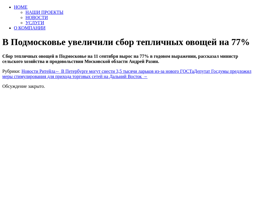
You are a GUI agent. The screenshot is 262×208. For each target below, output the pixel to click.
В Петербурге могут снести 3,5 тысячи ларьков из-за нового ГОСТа (124, 71)
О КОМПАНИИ (29, 27)
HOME (20, 7)
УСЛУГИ (34, 22)
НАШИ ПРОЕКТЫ (44, 12)
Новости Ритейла (38, 71)
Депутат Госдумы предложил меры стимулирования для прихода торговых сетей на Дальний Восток (126, 74)
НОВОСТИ (36, 17)
